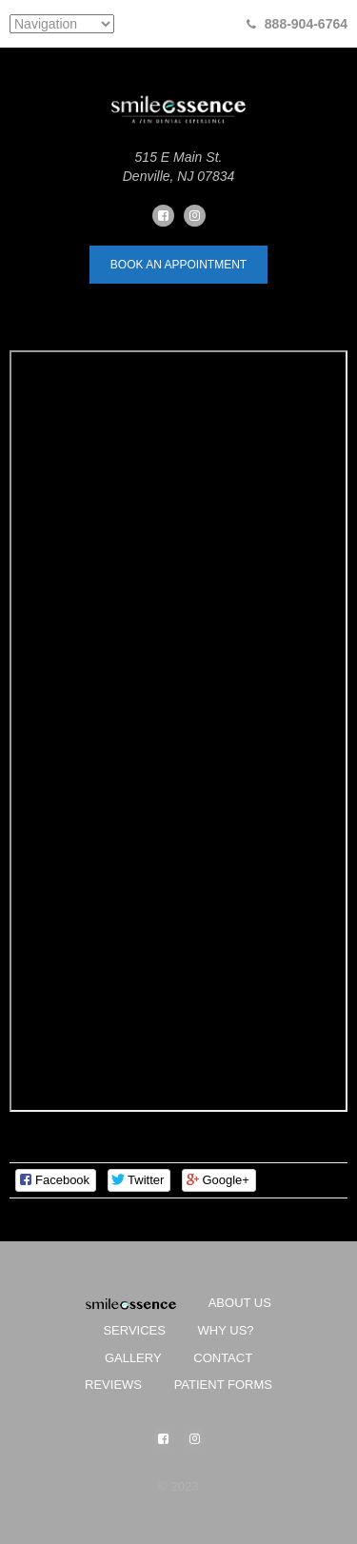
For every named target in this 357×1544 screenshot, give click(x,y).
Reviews (113, 1384)
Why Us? (226, 1330)
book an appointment (178, 264)
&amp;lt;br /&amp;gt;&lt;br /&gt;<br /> (178, 731)
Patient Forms (223, 1384)
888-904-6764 (306, 23)
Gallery (133, 1358)
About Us (239, 1303)
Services (134, 1330)
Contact (222, 1358)
